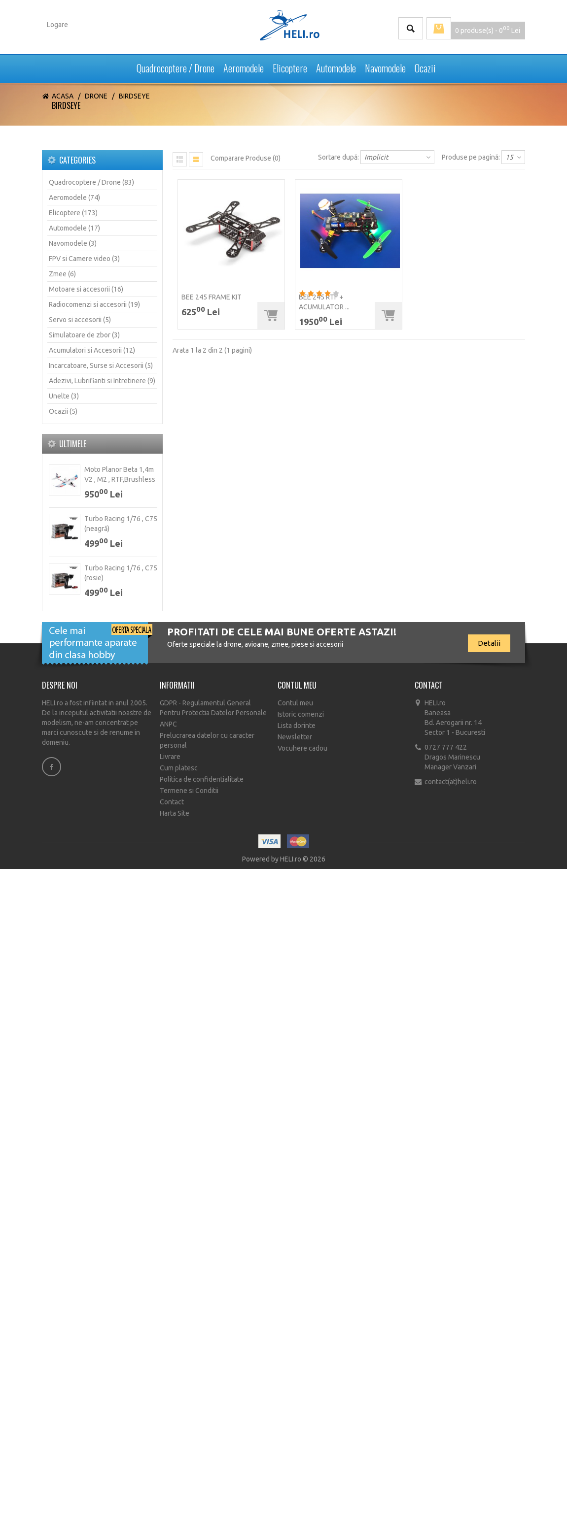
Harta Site (174, 813)
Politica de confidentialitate (202, 779)
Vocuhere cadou (302, 748)
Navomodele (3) (73, 243)
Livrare (170, 757)
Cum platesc (179, 768)
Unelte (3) (64, 396)
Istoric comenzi (301, 714)
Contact (172, 802)
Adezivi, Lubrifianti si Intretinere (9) (102, 381)
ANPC (168, 724)
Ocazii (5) (63, 411)
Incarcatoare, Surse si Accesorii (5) (101, 365)
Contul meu (295, 703)
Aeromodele (243, 66)
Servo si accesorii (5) (80, 320)
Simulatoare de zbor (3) (84, 335)
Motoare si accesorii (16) (86, 289)
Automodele (336, 66)
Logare (57, 25)
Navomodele (385, 66)
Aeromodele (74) (74, 197)
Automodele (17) (74, 228)
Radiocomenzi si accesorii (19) (94, 304)
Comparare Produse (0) (246, 158)
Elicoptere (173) (73, 213)
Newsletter (295, 737)
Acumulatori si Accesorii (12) (92, 350)
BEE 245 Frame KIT (211, 297)
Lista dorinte (297, 725)
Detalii (489, 643)
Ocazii (425, 66)
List (180, 159)
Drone (96, 96)
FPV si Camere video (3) (84, 259)
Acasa (62, 96)
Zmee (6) (62, 274)
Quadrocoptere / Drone (175, 66)
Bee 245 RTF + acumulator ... (324, 302)
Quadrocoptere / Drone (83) (91, 182)
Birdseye (134, 96)
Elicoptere (290, 66)
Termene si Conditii (189, 790)
